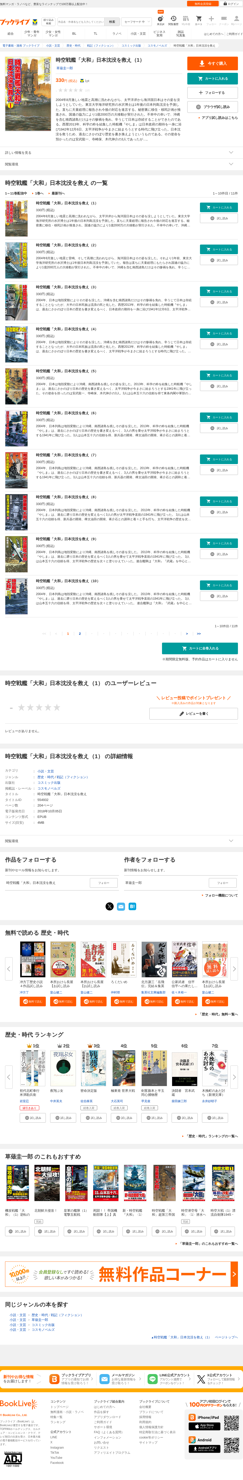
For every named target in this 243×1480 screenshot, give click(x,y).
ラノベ (117, 33)
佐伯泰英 (86, 1101)
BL (74, 33)
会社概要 (145, 1407)
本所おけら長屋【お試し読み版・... (61, 986)
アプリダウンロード (107, 1417)
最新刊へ (58, 193)
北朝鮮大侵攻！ (45, 1210)
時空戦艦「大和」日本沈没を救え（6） (67, 413)
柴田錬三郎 (179, 1101)
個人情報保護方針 (151, 1427)
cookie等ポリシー (151, 1437)
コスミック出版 (48, 783)
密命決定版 (88, 1091)
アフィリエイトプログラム (112, 1452)
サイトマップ (148, 1442)
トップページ (59, 1407)
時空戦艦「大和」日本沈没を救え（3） (67, 287)
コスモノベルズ (48, 788)
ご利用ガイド (234, 33)
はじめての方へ (214, 33)
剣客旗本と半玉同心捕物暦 (152, 1093)
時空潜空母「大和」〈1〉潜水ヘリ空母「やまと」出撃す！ (193, 1217)
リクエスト (101, 1447)
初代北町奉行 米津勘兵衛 (31, 1093)
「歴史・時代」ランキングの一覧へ (211, 1136)
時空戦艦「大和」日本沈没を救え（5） (67, 371)
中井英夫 (56, 1101)
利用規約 (145, 1422)
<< (44, 634)
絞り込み (49, 21)
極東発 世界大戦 (123, 1091)
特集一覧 (56, 1417)
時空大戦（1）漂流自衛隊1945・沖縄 (223, 1215)
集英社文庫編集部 (153, 992)
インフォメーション (107, 1437)
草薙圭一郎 (64, 68)
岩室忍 (24, 1101)
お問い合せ (101, 1442)
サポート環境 (103, 1427)
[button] (33, 1001)
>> (199, 634)
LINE (53, 1437)
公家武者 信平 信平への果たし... (185, 984)
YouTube (56, 1458)
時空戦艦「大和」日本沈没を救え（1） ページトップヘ (194, 1337)
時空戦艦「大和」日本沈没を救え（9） (67, 539)
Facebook (57, 1463)
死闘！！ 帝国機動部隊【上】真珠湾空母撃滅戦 (105, 1215)
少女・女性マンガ (53, 33)
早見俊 (145, 1101)
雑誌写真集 (180, 33)
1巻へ (39, 193)
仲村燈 (115, 992)
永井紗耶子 (209, 1101)
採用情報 (145, 1417)
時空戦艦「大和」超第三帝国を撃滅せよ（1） (164, 1215)
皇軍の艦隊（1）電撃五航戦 (76, 1212)
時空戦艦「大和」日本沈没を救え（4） (67, 329)
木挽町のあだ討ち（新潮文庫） (213, 1093)
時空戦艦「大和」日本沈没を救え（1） (67, 203)
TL (95, 33)
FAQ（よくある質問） (109, 1432)
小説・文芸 (138, 33)
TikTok (54, 1452)
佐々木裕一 (179, 992)
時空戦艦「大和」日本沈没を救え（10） (68, 581)
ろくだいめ (119, 982)
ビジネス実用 (159, 33)
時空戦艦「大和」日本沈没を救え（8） (67, 497)
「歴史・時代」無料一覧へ (218, 1014)
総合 (11, 33)
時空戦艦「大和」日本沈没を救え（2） (67, 245)
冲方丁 (24, 992)
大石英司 (117, 1101)
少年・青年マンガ (31, 33)
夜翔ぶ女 (56, 1091)
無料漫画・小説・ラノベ (67, 1412)
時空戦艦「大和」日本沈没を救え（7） (67, 455)
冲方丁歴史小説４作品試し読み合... (31, 986)
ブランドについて (151, 1412)
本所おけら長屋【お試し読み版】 (213, 986)
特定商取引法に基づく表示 (157, 1432)
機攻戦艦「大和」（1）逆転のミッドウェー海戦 (17, 1217)
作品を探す (101, 1412)
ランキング (58, 1422)
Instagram (57, 1447)
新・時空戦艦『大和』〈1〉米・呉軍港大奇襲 (134, 1217)
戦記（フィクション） (73, 777)
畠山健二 (56, 992)
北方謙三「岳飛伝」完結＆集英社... (152, 986)
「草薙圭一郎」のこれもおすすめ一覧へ (208, 1244)
